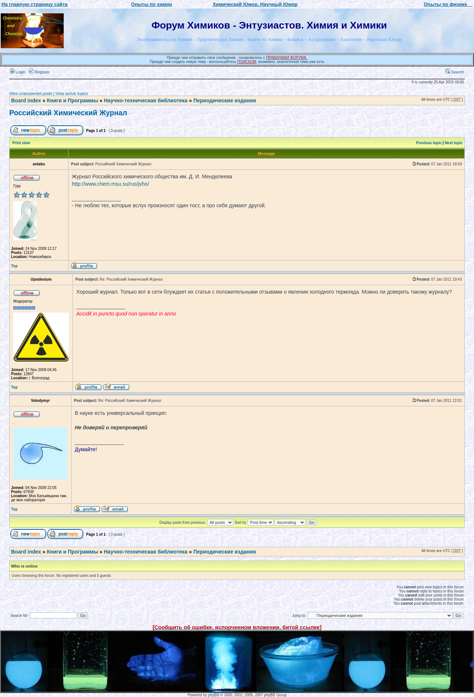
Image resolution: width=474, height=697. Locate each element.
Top (14, 266)
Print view (21, 143)
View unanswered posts (30, 93)
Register (39, 72)
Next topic (454, 143)
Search (454, 72)
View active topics (72, 93)
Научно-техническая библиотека (146, 100)
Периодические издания (224, 100)
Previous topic (429, 143)
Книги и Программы (72, 100)
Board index (26, 100)
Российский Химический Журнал (68, 113)
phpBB (213, 695)
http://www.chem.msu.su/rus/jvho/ (110, 184)
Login (18, 72)
